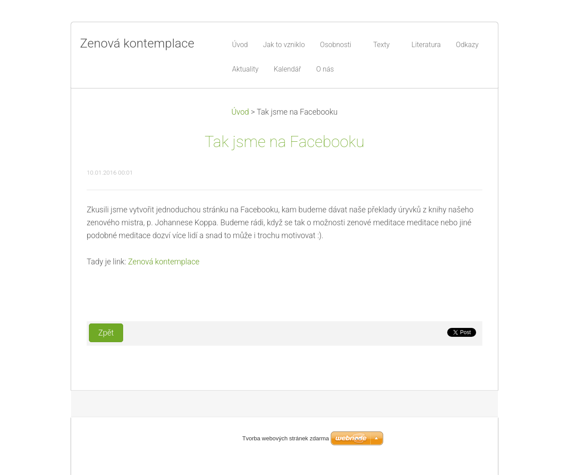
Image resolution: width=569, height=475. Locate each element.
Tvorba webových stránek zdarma (285, 438)
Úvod (240, 112)
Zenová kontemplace (164, 261)
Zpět (106, 332)
